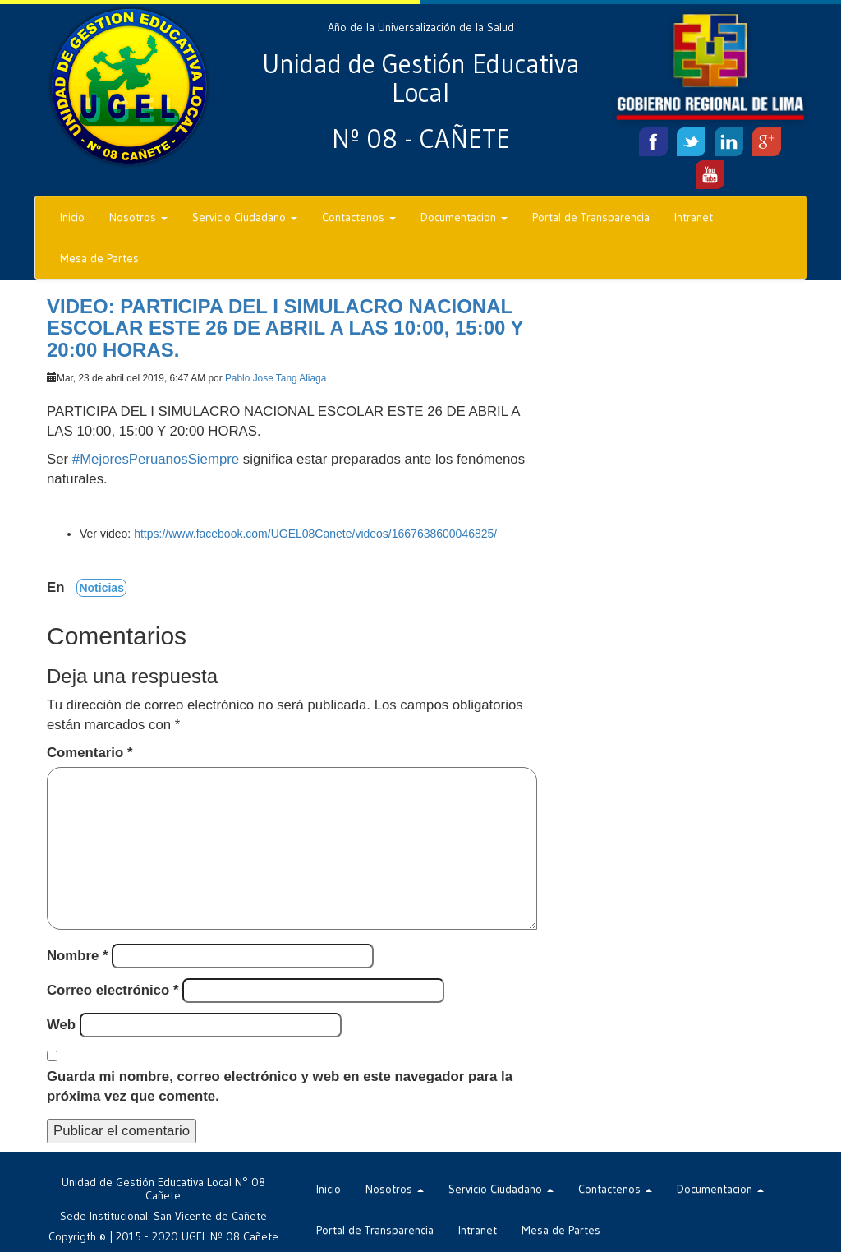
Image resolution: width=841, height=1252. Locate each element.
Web (61, 1025)
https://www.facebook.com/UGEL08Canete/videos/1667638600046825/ (315, 533)
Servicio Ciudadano (244, 217)
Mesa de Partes (99, 258)
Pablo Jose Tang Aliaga (275, 378)
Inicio (72, 217)
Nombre (77, 955)
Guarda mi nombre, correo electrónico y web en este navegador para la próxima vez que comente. (279, 1086)
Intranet (693, 217)
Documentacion (464, 217)
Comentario (89, 752)
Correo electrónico (112, 990)
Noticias (101, 587)
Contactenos (359, 217)
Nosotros (138, 217)
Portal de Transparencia (591, 217)
